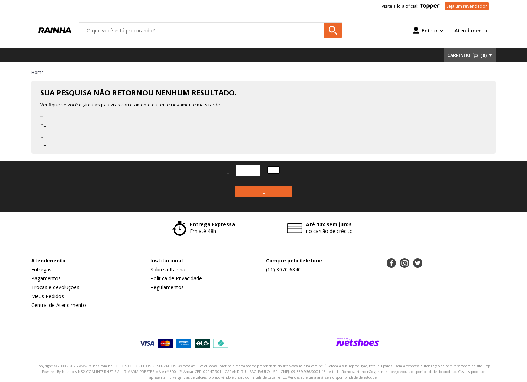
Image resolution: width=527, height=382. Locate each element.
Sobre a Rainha (167, 269)
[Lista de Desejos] (376, 30)
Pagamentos (46, 278)
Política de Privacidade (176, 278)
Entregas (41, 269)
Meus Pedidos (47, 296)
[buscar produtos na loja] (333, 30)
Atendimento (471, 30)
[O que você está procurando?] (210, 30)
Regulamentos (167, 287)
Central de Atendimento (58, 305)
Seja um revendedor (466, 6)
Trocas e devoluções (55, 287)
